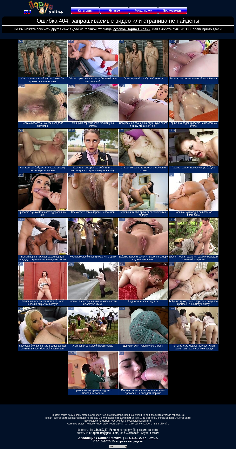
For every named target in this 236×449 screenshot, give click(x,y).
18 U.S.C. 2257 (135, 438)
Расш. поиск (143, 10)
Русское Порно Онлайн (131, 29)
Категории (85, 10)
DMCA (153, 438)
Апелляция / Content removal (100, 438)
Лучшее (114, 10)
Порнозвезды (172, 10)
